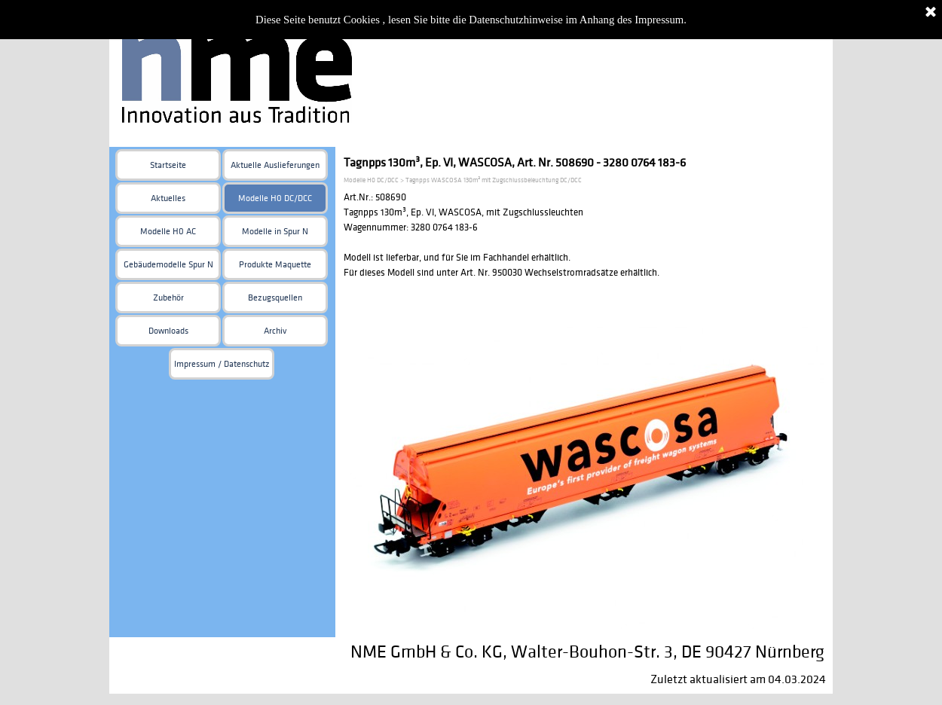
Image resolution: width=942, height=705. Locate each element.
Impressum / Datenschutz (222, 364)
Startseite (168, 165)
